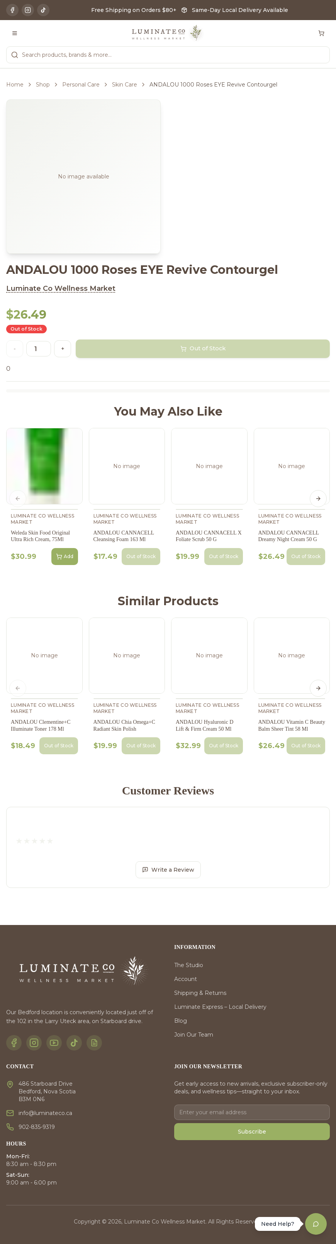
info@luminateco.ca (45, 1113)
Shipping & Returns (200, 992)
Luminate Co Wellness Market (60, 288)
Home (15, 84)
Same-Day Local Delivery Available (240, 10)
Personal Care (81, 84)
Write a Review (168, 869)
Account (185, 979)
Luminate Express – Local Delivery (220, 1006)
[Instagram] (28, 10)
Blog (180, 1020)
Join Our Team (193, 1034)
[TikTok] (43, 10)
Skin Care (124, 84)
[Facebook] (12, 10)
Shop (43, 84)
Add (64, 556)
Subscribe (252, 1131)
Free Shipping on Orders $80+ (133, 10)
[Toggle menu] (14, 33)
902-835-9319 (37, 1127)
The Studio (188, 965)
